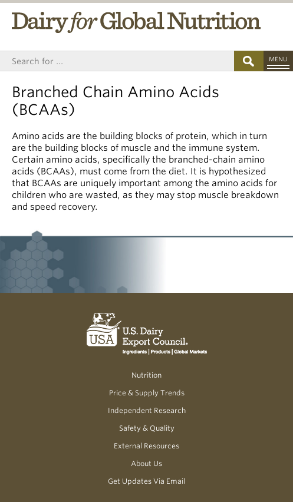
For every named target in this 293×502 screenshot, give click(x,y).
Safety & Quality (147, 428)
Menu (278, 58)
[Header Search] (117, 61)
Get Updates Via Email (146, 481)
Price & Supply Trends (147, 392)
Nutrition (146, 375)
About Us (146, 463)
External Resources (146, 445)
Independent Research (147, 410)
